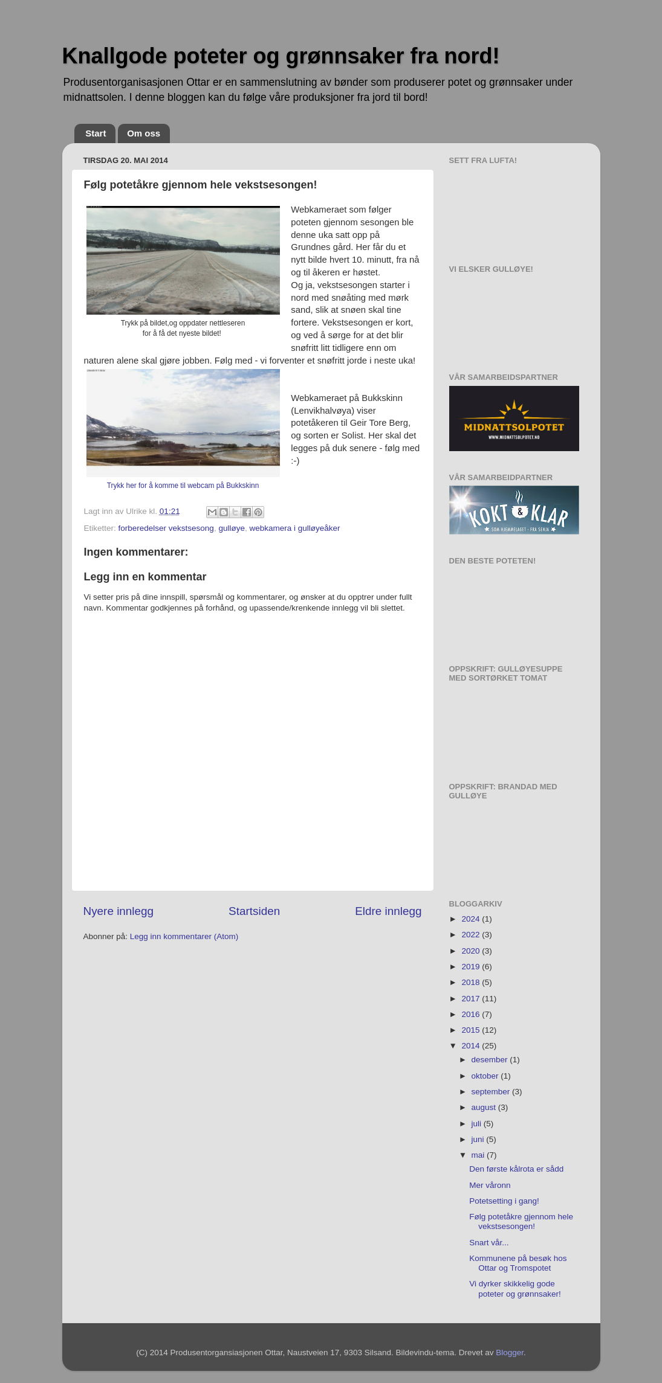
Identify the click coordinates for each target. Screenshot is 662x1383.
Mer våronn (489, 1185)
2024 (471, 918)
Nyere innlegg (118, 911)
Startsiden (254, 911)
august (485, 1107)
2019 (471, 966)
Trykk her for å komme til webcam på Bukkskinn (183, 485)
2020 (471, 950)
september (492, 1091)
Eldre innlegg (388, 911)
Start (95, 133)
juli (478, 1123)
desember (491, 1059)
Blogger (510, 1352)
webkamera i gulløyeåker (294, 528)
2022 (471, 934)
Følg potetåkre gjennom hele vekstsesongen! (521, 1221)
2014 (471, 1045)
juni (479, 1139)
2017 (471, 998)
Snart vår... (488, 1242)
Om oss (143, 133)
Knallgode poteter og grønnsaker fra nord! (281, 55)
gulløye (231, 528)
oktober (486, 1075)
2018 (471, 982)
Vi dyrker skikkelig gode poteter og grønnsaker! (515, 1288)
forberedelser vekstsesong (166, 528)
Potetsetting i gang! (504, 1200)
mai (479, 1155)
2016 (471, 1014)
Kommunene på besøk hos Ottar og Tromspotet (517, 1263)
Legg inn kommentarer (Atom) (184, 936)
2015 (471, 1030)
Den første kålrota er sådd (516, 1168)
